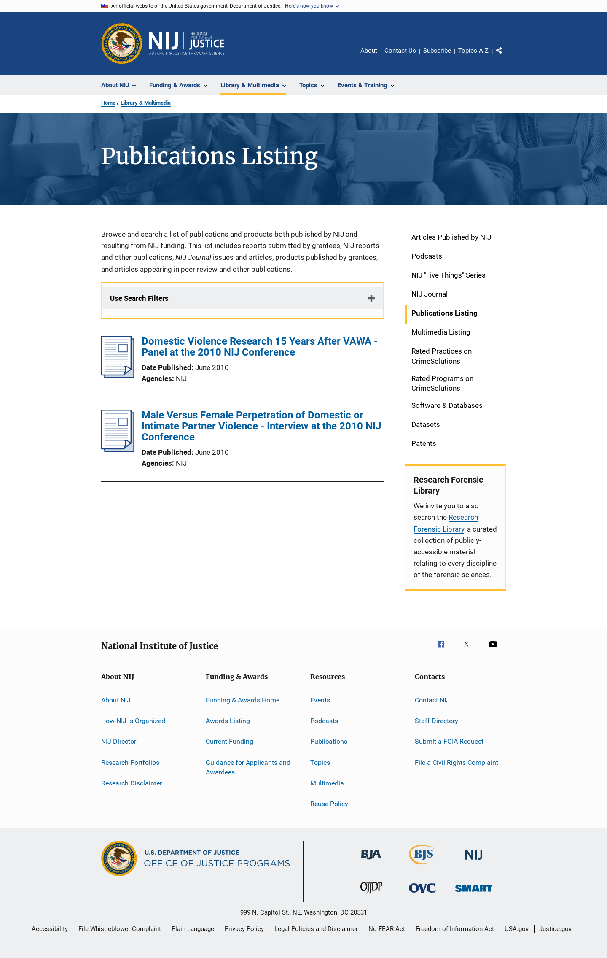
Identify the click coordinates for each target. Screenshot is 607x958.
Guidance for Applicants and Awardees (248, 767)
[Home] (186, 43)
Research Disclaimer (131, 783)
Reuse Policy (329, 804)
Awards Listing (228, 721)
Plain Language (193, 929)
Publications (328, 741)
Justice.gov (555, 929)
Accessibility (50, 929)
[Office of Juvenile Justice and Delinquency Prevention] (371, 895)
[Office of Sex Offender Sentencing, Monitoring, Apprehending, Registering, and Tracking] (473, 893)
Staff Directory (436, 721)
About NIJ (116, 700)
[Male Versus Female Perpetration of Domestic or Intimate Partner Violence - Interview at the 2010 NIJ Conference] (117, 449)
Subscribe (437, 50)
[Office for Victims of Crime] (422, 894)
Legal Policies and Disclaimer (316, 929)
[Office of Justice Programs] (121, 43)
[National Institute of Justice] (473, 861)
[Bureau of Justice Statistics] (422, 866)
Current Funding (229, 741)
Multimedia (327, 783)
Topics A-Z (473, 50)
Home (108, 103)
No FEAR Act (386, 929)
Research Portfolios (130, 762)
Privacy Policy (244, 929)
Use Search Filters (139, 298)
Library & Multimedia (146, 103)
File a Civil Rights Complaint (456, 762)
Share (505, 56)
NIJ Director (118, 741)
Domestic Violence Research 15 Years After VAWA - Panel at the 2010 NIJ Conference (260, 346)
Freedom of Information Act (455, 929)
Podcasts (324, 721)
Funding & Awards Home (242, 700)
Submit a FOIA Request (449, 741)
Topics (320, 762)
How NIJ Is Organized (133, 721)
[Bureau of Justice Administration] (371, 861)
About (368, 50)
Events (320, 700)
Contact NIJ (432, 700)
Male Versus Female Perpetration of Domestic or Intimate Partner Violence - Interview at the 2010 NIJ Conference (261, 426)
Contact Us (400, 50)
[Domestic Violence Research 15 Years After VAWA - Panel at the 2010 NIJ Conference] (117, 375)
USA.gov (517, 929)
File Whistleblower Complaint (119, 929)
